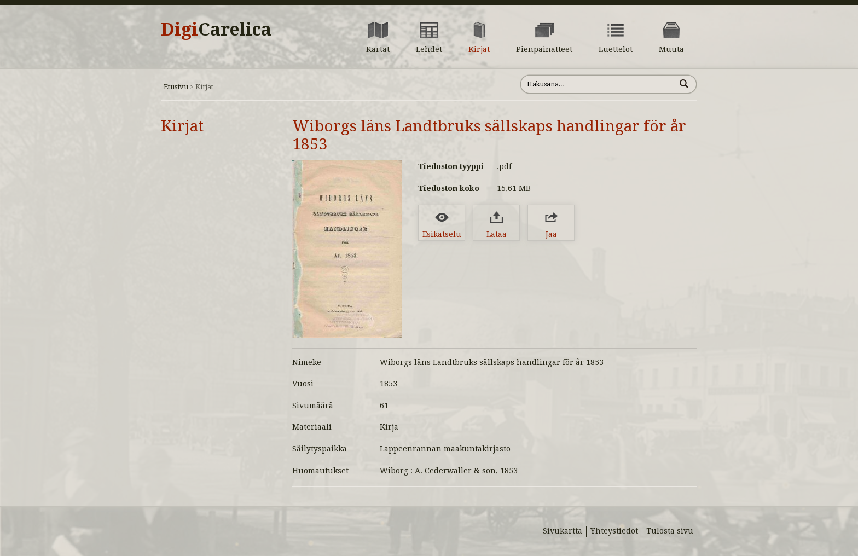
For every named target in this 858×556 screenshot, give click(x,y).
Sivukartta (562, 530)
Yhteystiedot (614, 530)
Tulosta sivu (669, 530)
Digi (216, 29)
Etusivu (176, 87)
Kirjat (182, 126)
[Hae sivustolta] (598, 84)
